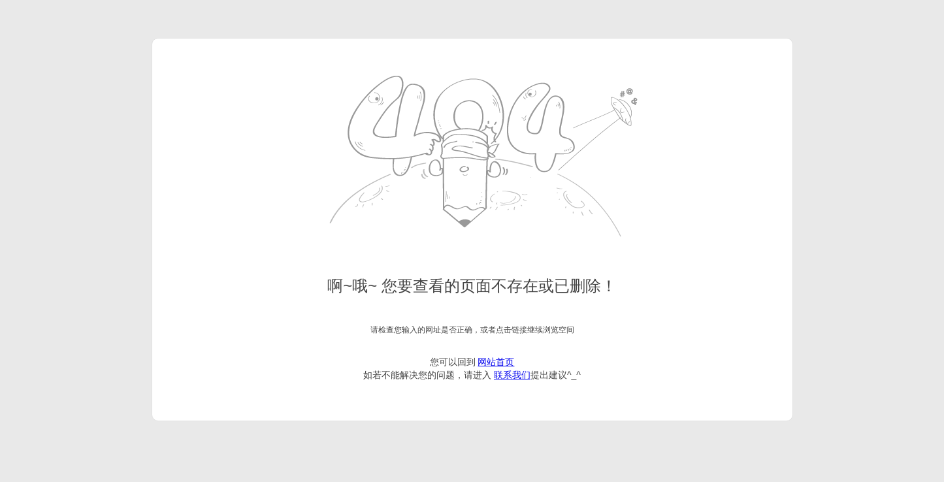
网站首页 (496, 362)
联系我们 (512, 375)
